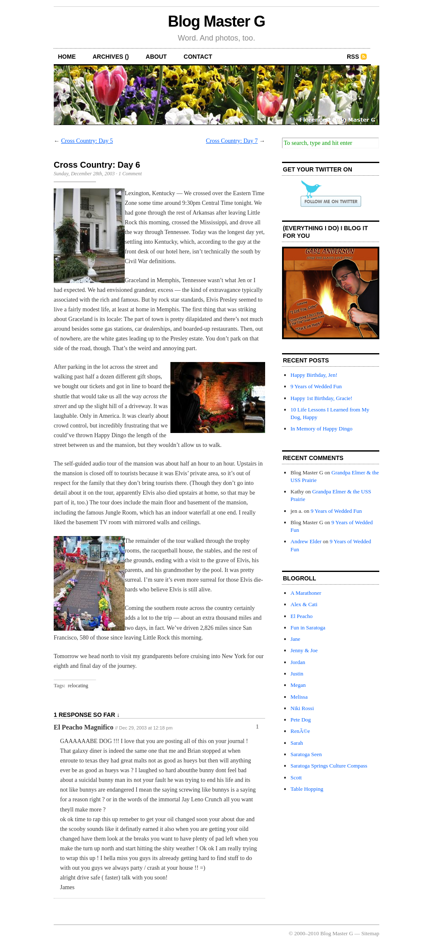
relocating (78, 686)
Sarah (296, 743)
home (67, 56)
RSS (353, 56)
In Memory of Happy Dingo (321, 428)
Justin (296, 673)
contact (198, 56)
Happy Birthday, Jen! (313, 375)
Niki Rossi (302, 708)
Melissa (298, 697)
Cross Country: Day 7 (232, 141)
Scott (296, 777)
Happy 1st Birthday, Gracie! (321, 398)
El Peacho (301, 616)
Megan (298, 685)
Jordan (297, 662)
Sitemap (370, 933)
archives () (111, 56)
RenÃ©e (300, 731)
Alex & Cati (304, 604)
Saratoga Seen (306, 754)
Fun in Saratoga (307, 627)
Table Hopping (306, 789)
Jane (295, 639)
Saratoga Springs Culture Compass (328, 765)
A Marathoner (305, 593)
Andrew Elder (305, 541)
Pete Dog (300, 719)
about (156, 56)
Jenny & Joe (304, 650)
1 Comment (130, 174)
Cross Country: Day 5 (87, 141)
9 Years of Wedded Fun (316, 386)
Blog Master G (216, 21)
